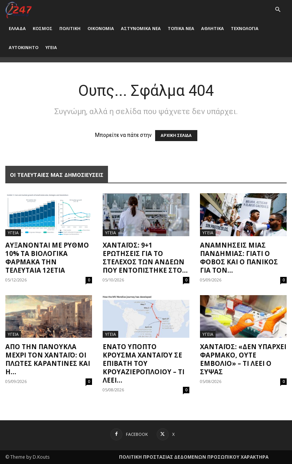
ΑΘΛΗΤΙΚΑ (212, 28)
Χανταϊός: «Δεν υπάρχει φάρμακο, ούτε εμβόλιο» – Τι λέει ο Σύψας (243, 359)
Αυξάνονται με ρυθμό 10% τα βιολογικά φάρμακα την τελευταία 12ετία (47, 258)
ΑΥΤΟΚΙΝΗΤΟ (23, 47)
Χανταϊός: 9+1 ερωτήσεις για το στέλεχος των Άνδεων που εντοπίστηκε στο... (145, 258)
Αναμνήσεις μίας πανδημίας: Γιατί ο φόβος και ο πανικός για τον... (239, 258)
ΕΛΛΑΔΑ (17, 28)
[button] (277, 9)
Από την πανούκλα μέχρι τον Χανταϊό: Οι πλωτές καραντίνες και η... (47, 359)
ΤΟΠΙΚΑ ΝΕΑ (181, 28)
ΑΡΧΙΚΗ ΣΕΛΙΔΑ (176, 135)
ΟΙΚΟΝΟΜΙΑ (100, 28)
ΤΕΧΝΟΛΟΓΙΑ (245, 28)
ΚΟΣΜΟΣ (42, 28)
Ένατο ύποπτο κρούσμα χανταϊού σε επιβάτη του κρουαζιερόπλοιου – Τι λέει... (143, 363)
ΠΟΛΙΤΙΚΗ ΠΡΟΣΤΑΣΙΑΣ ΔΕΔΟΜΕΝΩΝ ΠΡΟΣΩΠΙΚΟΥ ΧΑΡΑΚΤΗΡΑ (193, 457)
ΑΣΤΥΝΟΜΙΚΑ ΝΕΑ (141, 28)
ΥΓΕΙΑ (51, 47)
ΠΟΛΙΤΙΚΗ (70, 28)
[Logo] (18, 9)
